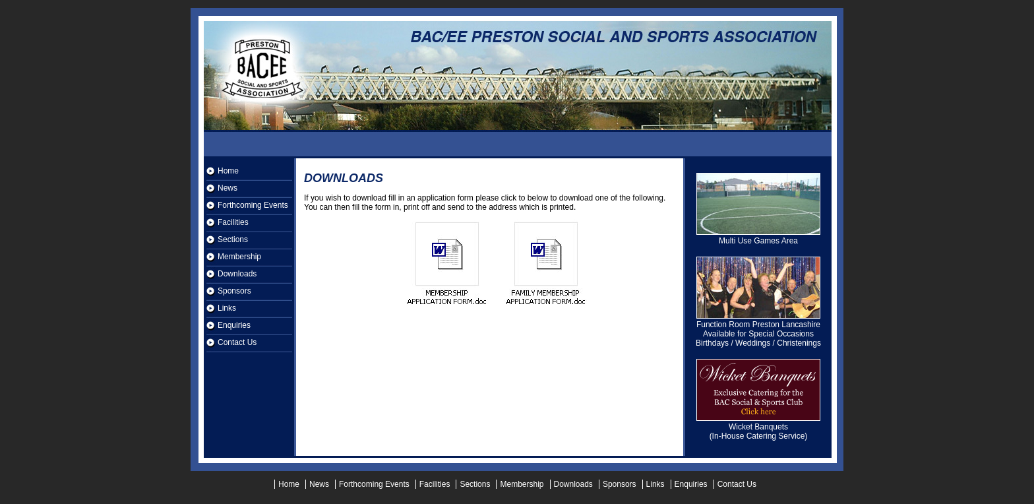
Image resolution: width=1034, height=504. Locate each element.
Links (227, 308)
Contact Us (237, 342)
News (227, 188)
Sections (233, 239)
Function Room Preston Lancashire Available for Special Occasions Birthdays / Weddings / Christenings (758, 330)
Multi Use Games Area (758, 237)
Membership (239, 256)
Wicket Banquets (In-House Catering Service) (758, 428)
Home (228, 170)
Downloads (237, 273)
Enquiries (234, 325)
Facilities (233, 222)
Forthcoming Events (253, 205)
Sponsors (234, 291)
